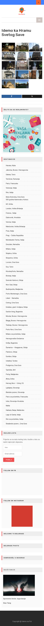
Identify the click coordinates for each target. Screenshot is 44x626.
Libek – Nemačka (12, 298)
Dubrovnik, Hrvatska (13, 217)
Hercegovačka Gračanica (15, 339)
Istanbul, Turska (11, 361)
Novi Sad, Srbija (11, 285)
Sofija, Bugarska (12, 343)
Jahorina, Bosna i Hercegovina (17, 170)
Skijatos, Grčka (11, 253)
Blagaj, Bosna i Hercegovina (16, 321)
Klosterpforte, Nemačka (14, 271)
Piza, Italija (10, 231)
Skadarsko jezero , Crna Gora (16, 424)
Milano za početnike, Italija (15, 334)
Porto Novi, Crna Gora (14, 330)
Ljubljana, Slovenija (13, 388)
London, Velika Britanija (14, 209)
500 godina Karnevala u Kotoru (17, 200)
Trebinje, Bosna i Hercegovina (17, 325)
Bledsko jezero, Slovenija (15, 392)
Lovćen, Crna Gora (12, 262)
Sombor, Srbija (11, 356)
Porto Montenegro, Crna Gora (16, 294)
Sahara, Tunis (10, 175)
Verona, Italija (11, 222)
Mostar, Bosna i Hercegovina (16, 316)
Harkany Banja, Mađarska (15, 410)
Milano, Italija (10, 249)
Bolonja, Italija (11, 276)
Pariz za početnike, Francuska (17, 397)
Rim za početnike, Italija (14, 419)
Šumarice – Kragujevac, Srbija (16, 348)
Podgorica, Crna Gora (13, 365)
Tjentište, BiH (11, 370)
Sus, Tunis (9, 267)
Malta (8, 406)
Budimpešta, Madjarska (14, 289)
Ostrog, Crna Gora (12, 303)
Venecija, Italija (11, 188)
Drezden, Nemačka (13, 244)
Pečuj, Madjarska (12, 374)
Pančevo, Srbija (11, 352)
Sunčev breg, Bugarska (14, 312)
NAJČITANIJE (9, 570)
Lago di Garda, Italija (13, 415)
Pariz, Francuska (12, 184)
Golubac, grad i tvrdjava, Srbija (17, 307)
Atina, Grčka (10, 379)
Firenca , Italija (11, 213)
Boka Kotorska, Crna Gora (15, 197)
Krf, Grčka (9, 204)
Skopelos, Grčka (12, 258)
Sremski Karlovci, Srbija (14, 280)
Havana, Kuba (11, 166)
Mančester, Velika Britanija (15, 227)
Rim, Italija (9, 192)
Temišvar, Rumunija (13, 179)
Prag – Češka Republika (14, 235)
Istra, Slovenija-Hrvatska (15, 401)
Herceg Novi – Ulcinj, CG (15, 383)
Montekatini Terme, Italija (15, 240)
